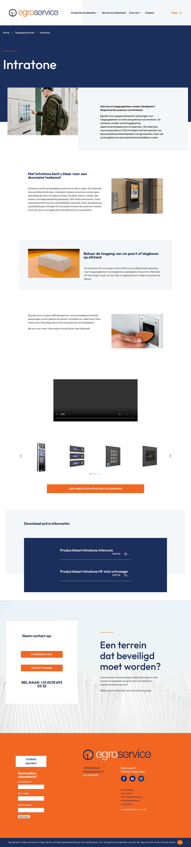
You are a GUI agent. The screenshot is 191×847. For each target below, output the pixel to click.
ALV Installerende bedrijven (132, 797)
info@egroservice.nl (93, 771)
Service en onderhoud (114, 12)
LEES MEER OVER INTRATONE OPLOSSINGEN (95, 488)
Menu (174, 12)
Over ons (134, 12)
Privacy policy (126, 793)
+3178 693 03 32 (91, 767)
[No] (187, 842)
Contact (149, 12)
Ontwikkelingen (127, 790)
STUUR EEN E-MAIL (42, 654)
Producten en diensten (83, 12)
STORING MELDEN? (31, 761)
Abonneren (24, 816)
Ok (180, 842)
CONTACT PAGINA (41, 667)
